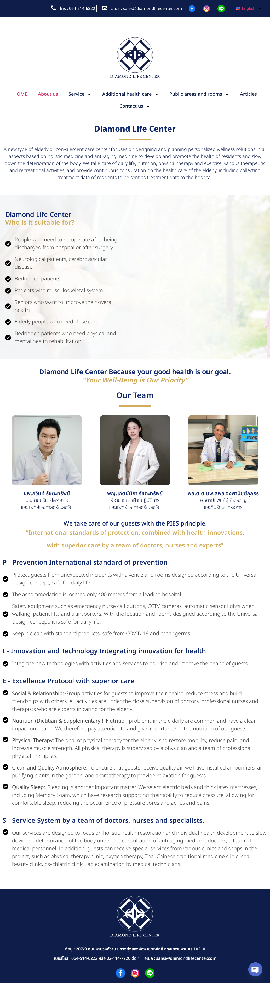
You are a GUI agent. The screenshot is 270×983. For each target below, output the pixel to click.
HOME (20, 94)
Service (80, 94)
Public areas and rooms (199, 94)
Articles (248, 94)
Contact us (135, 106)
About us (48, 94)
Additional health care (130, 94)
